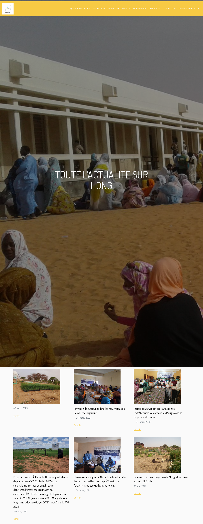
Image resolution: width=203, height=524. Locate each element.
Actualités (170, 8)
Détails (16, 415)
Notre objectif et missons (106, 8)
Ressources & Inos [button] (188, 8)
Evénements (156, 8)
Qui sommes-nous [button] (79, 8)
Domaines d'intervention (134, 8)
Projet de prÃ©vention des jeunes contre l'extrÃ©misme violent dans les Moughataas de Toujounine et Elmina (158, 413)
